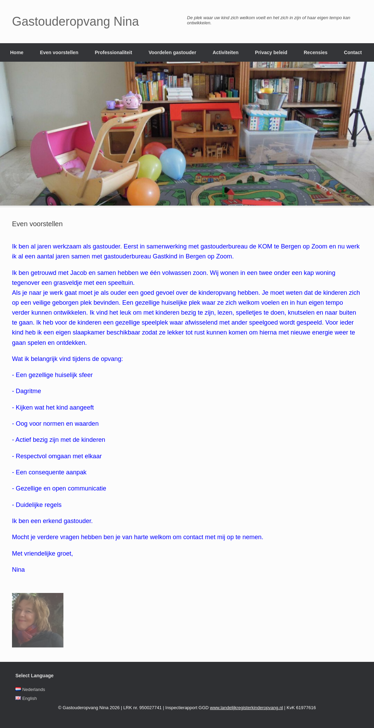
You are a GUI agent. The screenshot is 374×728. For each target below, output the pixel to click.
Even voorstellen (59, 52)
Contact (353, 52)
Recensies (315, 52)
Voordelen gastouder (172, 52)
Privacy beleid (271, 52)
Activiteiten (225, 52)
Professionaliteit (113, 52)
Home (17, 52)
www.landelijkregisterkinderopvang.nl (246, 707)
